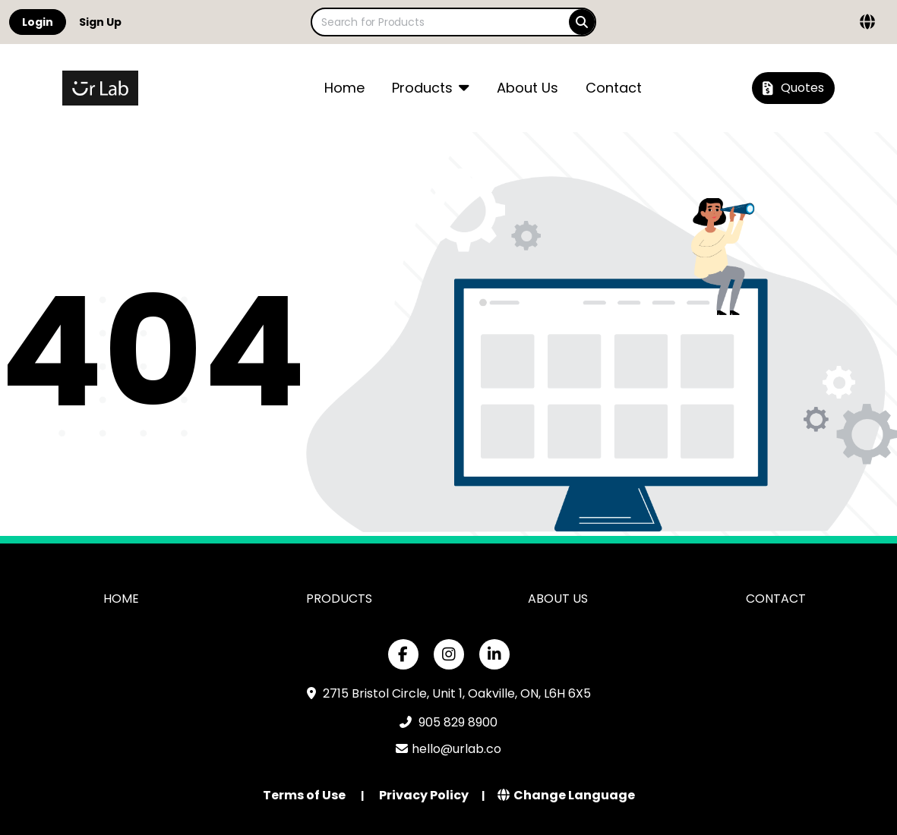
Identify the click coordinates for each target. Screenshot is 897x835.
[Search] (582, 22)
